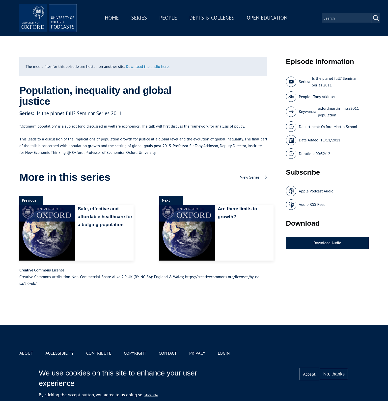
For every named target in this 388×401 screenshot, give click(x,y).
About (26, 353)
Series (140, 18)
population (327, 114)
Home (113, 18)
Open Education (268, 18)
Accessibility (59, 353)
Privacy (197, 353)
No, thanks (334, 374)
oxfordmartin (329, 108)
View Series (249, 177)
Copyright (135, 353)
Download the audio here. (147, 66)
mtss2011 (350, 108)
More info (151, 395)
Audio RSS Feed (312, 204)
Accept (309, 374)
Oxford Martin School (339, 126)
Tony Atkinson (324, 96)
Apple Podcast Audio (316, 190)
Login (224, 353)
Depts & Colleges (212, 18)
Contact (168, 353)
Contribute (98, 353)
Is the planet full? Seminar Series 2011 (79, 113)
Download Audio (327, 242)
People (169, 18)
